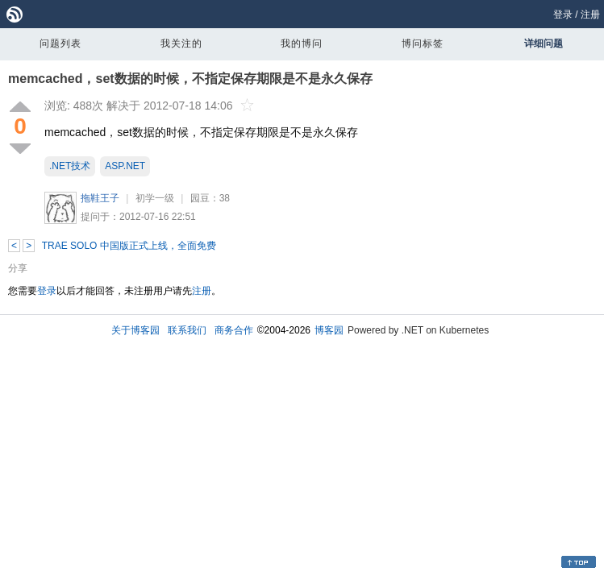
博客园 (329, 330)
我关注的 (181, 43)
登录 (563, 14)
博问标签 (423, 43)
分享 (17, 268)
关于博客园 (135, 330)
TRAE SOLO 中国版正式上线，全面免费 (129, 245)
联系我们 (187, 330)
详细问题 (543, 43)
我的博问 (302, 43)
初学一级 (154, 198)
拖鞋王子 (100, 198)
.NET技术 (69, 166)
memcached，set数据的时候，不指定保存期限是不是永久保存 (190, 78)
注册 (590, 14)
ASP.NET (125, 166)
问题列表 (60, 43)
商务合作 (234, 330)
